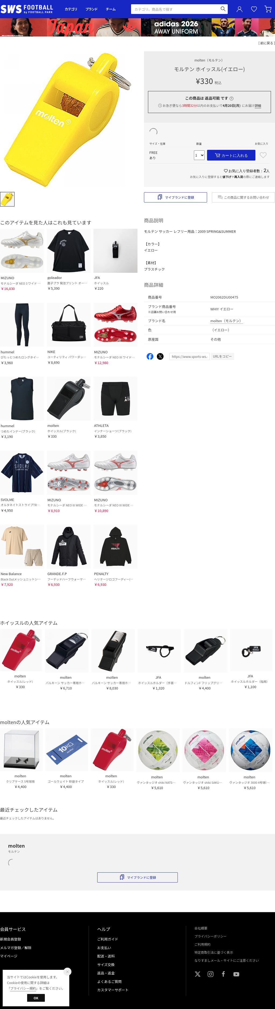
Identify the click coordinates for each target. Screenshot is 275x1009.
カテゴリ (71, 9)
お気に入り (254, 9)
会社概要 (200, 928)
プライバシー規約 (23, 988)
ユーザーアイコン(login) (239, 9)
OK (36, 998)
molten (209, 60)
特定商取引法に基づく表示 (213, 952)
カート (268, 9)
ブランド (91, 9)
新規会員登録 (10, 939)
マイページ (8, 956)
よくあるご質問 (109, 981)
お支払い (104, 947)
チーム (110, 9)
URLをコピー (222, 356)
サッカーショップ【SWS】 (28, 9)
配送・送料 (106, 956)
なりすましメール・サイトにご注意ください (226, 960)
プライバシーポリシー (210, 936)
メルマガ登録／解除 (15, 947)
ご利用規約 (202, 944)
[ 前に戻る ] (267, 43)
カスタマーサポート (113, 989)
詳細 (258, 105)
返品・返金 (106, 972)
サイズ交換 (106, 964)
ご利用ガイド (107, 939)
